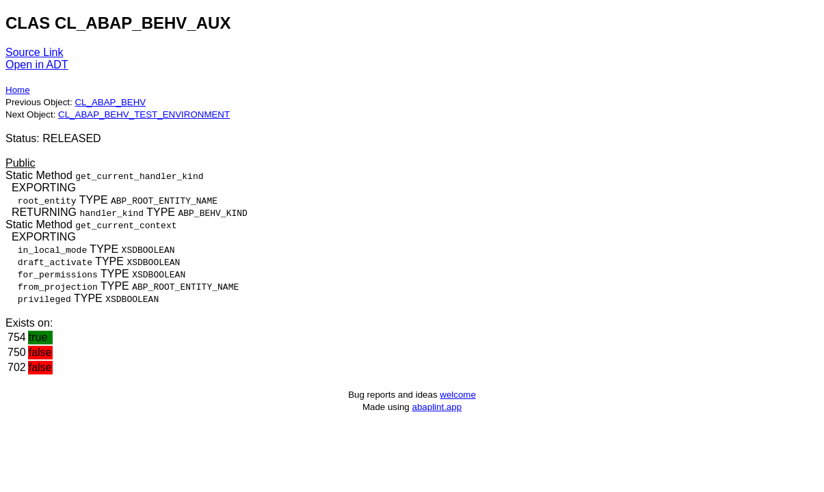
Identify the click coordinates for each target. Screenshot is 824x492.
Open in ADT (36, 64)
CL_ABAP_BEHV (110, 102)
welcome (458, 395)
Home (17, 90)
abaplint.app (437, 407)
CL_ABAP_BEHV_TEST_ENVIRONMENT (144, 114)
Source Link (34, 52)
